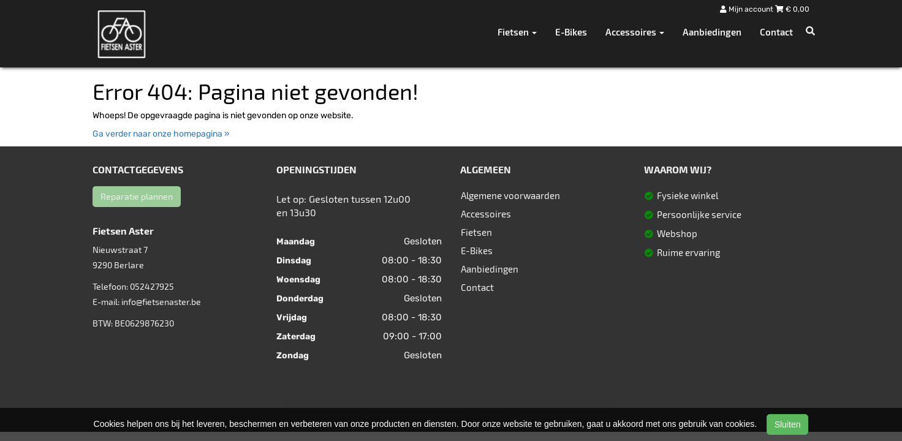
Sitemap (492, 404)
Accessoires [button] (634, 31)
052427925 (152, 286)
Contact (776, 31)
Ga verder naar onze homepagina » (161, 134)
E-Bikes (571, 31)
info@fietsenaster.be (161, 301)
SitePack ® (600, 404)
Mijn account (747, 9)
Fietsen (476, 232)
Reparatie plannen (136, 196)
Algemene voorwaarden (510, 195)
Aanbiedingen (712, 31)
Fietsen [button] (517, 31)
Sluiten (788, 424)
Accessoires (486, 213)
